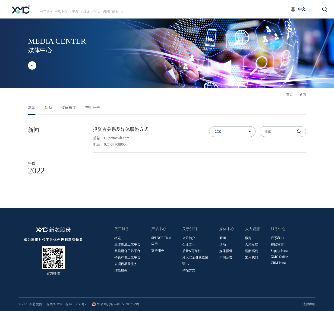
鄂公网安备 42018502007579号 (116, 304)
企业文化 (188, 244)
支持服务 (157, 250)
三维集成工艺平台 (127, 244)
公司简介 (188, 238)
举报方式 (188, 270)
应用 (154, 244)
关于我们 (102, 9)
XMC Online (279, 257)
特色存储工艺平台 (127, 257)
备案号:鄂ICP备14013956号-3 (66, 304)
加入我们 (251, 257)
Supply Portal (280, 250)
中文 (302, 9)
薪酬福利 (251, 251)
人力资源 (151, 9)
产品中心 (77, 9)
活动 (48, 108)
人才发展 (251, 244)
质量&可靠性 (191, 251)
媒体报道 (68, 108)
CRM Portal (279, 263)
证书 (185, 264)
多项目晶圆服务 (125, 264)
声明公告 (92, 108)
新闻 (302, 94)
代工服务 (52, 9)
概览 (117, 238)
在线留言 (277, 244)
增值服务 (120, 270)
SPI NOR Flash (161, 238)
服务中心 (176, 9)
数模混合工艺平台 (127, 251)
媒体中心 (126, 9)
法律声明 (308, 304)
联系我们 (277, 238)
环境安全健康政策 (195, 257)
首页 (289, 94)
